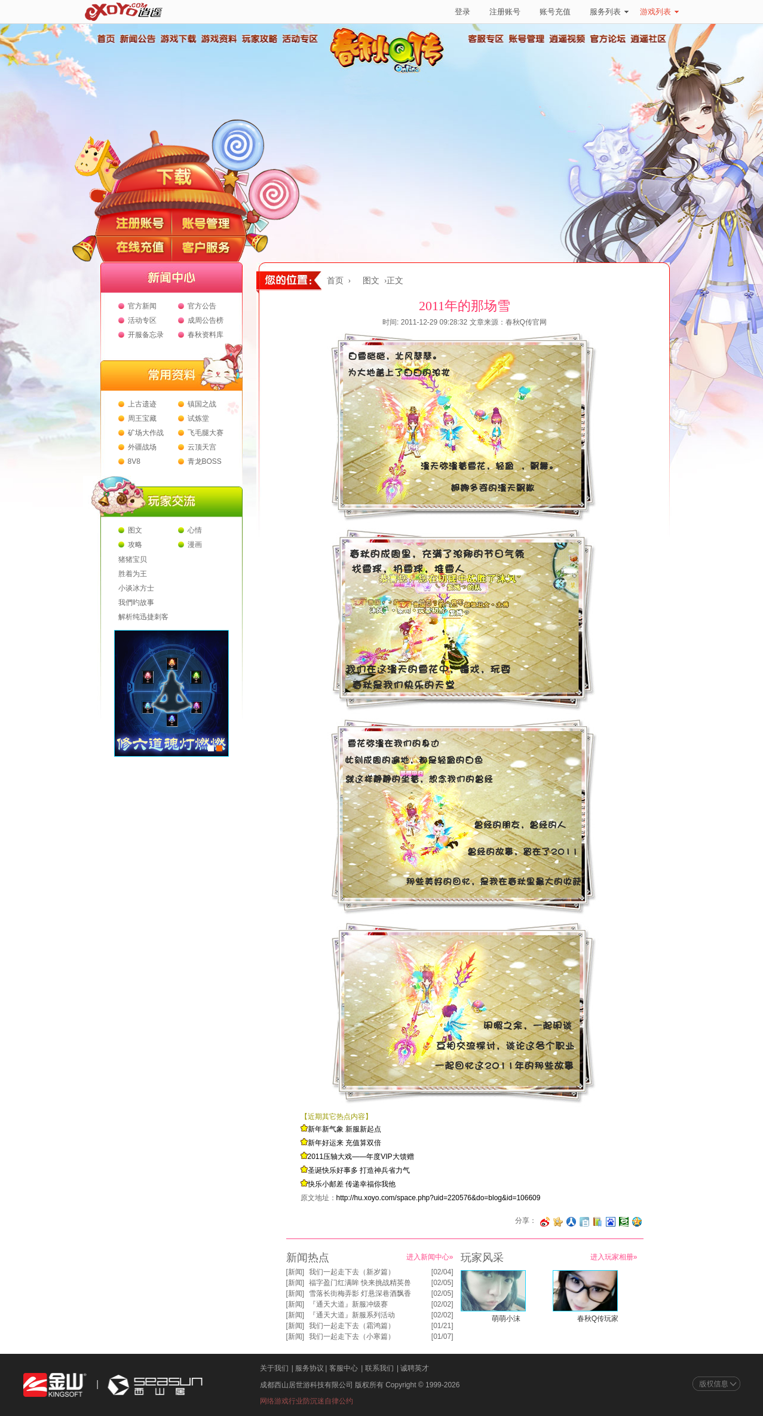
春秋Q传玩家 (597, 1318)
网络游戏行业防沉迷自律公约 (306, 1401)
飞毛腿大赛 (205, 433)
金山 (55, 1385)
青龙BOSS (205, 461)
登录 (462, 11)
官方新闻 (142, 306)
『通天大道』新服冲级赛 (348, 1304)
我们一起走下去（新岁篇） (352, 1272)
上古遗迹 (142, 404)
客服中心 (343, 1368)
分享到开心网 (558, 1222)
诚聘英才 (414, 1368)
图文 (135, 530)
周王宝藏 (142, 418)
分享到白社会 (584, 1222)
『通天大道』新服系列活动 (352, 1315)
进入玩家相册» (614, 1257)
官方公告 (202, 306)
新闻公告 (137, 39)
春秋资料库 (205, 335)
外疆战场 (142, 447)
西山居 (153, 1385)
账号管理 (527, 39)
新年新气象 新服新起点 (344, 1129)
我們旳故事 (136, 602)
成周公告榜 (205, 320)
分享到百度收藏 (610, 1222)
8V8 (134, 461)
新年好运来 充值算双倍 (344, 1143)
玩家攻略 (259, 39)
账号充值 (555, 11)
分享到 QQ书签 (597, 1222)
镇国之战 (202, 404)
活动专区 (299, 39)
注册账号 (504, 11)
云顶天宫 (202, 447)
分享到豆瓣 (624, 1222)
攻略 (135, 544)
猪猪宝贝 (132, 559)
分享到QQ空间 (637, 1222)
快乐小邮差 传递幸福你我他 (352, 1184)
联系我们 (379, 1368)
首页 (105, 39)
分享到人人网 (571, 1222)
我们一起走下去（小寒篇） (352, 1336)
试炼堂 (198, 418)
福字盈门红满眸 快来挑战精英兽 (360, 1283)
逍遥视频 (567, 39)
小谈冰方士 (136, 588)
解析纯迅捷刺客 (143, 617)
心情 (195, 530)
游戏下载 (178, 39)
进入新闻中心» (429, 1257)
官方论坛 (608, 39)
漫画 (195, 544)
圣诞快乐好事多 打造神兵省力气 (359, 1170)
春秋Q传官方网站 (390, 72)
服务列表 (609, 11)
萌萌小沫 (506, 1318)
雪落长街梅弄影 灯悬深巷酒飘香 (360, 1293)
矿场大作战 (146, 433)
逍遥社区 (648, 39)
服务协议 (309, 1368)
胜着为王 (132, 574)
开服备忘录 (146, 335)
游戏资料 (218, 39)
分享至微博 (545, 1222)
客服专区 (486, 39)
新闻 (295, 1272)
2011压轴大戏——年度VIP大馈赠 (361, 1156)
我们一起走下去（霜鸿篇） (352, 1326)
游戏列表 (659, 11)
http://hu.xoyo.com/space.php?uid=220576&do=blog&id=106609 (438, 1198)
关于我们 (274, 1368)
